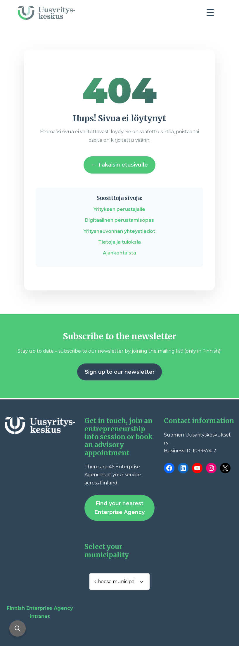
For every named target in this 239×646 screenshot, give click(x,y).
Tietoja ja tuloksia (119, 242)
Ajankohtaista (119, 253)
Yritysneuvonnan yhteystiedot (119, 231)
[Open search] (17, 628)
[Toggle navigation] (212, 14)
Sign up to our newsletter (120, 372)
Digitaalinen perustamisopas (119, 220)
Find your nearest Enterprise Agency (119, 508)
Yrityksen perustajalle (119, 209)
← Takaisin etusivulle (119, 165)
